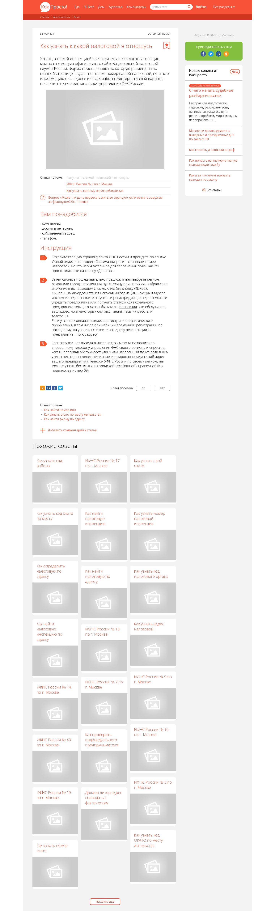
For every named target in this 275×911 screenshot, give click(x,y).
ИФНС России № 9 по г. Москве (153, 679)
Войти (201, 6)
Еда (77, 7)
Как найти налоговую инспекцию (95, 518)
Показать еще (105, 901)
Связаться (228, 35)
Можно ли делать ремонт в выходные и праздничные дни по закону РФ (211, 135)
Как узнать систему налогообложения (94, 191)
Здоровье (115, 7)
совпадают (83, 320)
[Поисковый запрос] (171, 7)
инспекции (83, 261)
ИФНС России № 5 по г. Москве (153, 785)
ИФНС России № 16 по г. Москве (151, 732)
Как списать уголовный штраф (212, 150)
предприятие (78, 302)
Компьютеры (136, 7)
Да (143, 388)
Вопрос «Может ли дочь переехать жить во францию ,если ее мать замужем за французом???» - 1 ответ (105, 199)
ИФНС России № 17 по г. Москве (102, 463)
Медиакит (199, 35)
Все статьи (214, 190)
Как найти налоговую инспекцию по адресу (49, 631)
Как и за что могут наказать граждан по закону (210, 177)
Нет (162, 388)
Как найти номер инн (60, 410)
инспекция (128, 306)
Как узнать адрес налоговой (149, 626)
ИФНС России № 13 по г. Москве (102, 632)
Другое (77, 17)
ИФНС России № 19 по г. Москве (53, 795)
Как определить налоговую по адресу (50, 571)
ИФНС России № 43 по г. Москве (53, 742)
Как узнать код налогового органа (151, 574)
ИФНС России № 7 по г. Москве (104, 684)
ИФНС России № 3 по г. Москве (89, 184)
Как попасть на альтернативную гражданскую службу (213, 162)
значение (59, 288)
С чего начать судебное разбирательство (211, 93)
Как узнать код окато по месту (54, 516)
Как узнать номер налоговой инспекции (149, 518)
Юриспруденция (61, 17)
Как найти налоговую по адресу (97, 576)
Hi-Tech (88, 7)
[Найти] (189, 7)
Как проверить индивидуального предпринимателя (101, 740)
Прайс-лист (213, 35)
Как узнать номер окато (52, 848)
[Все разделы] (224, 7)
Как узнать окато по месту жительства (72, 414)
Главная (44, 17)
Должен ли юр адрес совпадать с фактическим (103, 798)
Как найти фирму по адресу (64, 419)
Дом (101, 7)
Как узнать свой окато (148, 463)
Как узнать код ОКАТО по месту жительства (148, 840)
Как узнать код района (49, 463)
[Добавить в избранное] (166, 45)
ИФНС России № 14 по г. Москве (53, 689)
